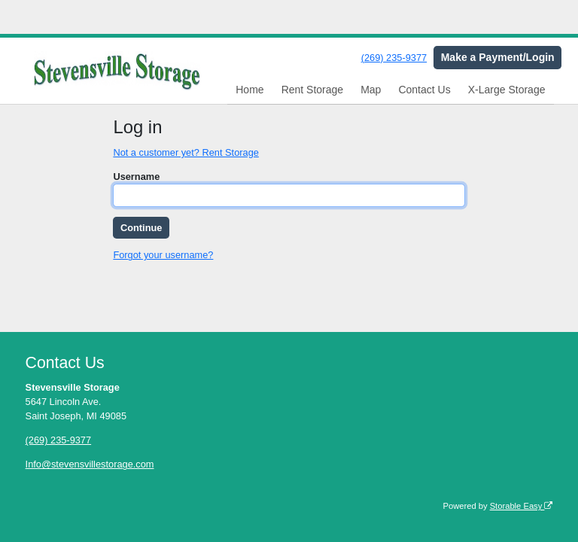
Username (136, 176)
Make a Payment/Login (498, 57)
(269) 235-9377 (394, 57)
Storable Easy (521, 505)
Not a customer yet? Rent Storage (185, 152)
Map (370, 90)
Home (249, 90)
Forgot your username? (163, 254)
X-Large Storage (507, 90)
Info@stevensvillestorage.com (90, 464)
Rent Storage (312, 90)
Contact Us (424, 90)
